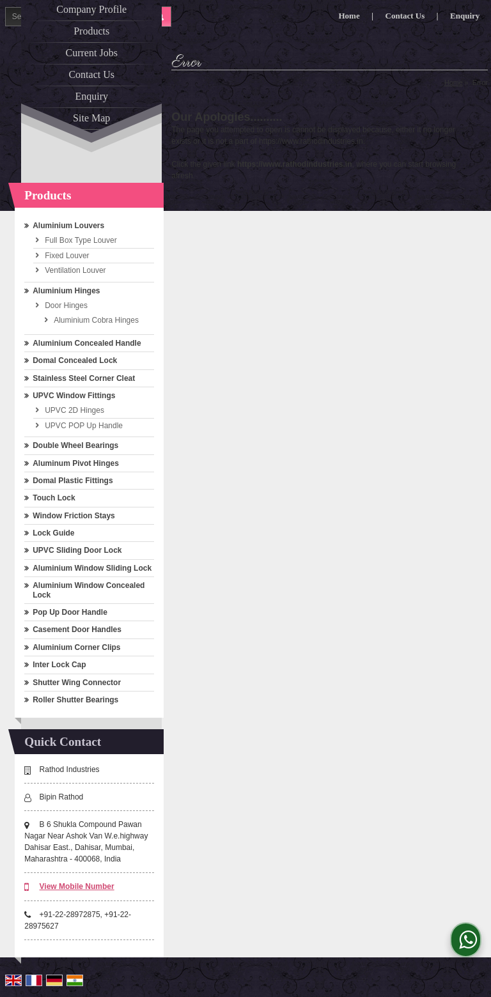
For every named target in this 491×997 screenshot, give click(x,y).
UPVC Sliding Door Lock (77, 550)
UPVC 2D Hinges (74, 410)
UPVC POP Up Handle (84, 425)
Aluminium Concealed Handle (87, 343)
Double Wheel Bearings (75, 445)
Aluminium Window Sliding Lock (92, 568)
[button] (77, 886)
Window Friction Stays (74, 515)
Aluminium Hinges (66, 290)
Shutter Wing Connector (77, 682)
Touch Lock (54, 497)
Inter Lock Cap (59, 664)
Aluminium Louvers (68, 225)
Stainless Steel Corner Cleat (84, 378)
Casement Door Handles (77, 629)
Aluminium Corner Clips (76, 647)
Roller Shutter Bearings (75, 699)
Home (453, 82)
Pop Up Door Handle (70, 612)
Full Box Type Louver (81, 240)
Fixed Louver (67, 255)
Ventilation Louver (75, 270)
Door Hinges (66, 305)
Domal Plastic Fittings (73, 480)
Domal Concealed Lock (75, 360)
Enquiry (91, 96)
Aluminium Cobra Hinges (96, 320)
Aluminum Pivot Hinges (76, 463)
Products (91, 31)
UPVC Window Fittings (74, 395)
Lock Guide (53, 533)
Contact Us (91, 74)
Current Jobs (92, 52)
